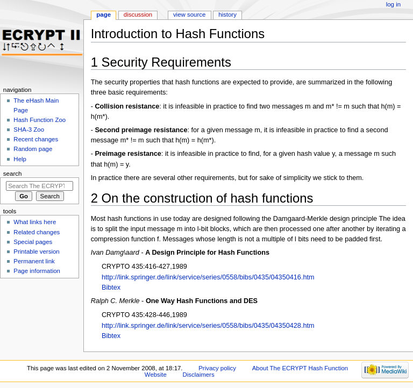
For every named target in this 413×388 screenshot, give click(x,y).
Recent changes (35, 139)
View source (189, 14)
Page (103, 14)
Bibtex (111, 287)
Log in (393, 4)
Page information (36, 271)
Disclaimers (199, 374)
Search (12, 173)
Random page (32, 149)
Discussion (138, 14)
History (227, 14)
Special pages (32, 242)
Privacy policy (217, 368)
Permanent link (33, 261)
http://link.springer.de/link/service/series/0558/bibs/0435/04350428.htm (208, 325)
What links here (34, 222)
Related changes (36, 232)
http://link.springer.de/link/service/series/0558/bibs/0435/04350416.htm (208, 277)
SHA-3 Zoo (28, 129)
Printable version (36, 251)
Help (19, 159)
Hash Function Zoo (39, 120)
